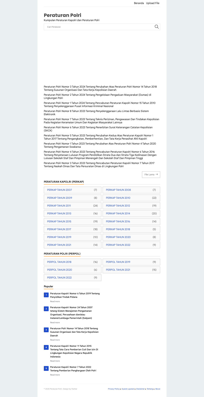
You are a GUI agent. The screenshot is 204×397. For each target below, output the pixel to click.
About (157, 389)
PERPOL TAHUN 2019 (118, 262)
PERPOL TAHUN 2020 (59, 269)
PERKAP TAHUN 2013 (59, 213)
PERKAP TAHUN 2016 (118, 221)
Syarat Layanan (128, 389)
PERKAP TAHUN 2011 (59, 205)
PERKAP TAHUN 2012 (118, 205)
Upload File (152, 3)
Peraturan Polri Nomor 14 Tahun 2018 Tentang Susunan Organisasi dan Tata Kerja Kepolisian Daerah (74, 332)
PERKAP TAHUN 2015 (59, 221)
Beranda (139, 3)
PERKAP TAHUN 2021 (59, 245)
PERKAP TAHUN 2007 (59, 190)
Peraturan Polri (62, 15)
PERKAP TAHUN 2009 (59, 198)
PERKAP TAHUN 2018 (118, 229)
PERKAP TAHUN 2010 (118, 198)
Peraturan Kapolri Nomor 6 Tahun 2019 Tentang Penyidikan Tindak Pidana (75, 295)
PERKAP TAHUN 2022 (118, 245)
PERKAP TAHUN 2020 (118, 237)
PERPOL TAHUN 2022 (59, 277)
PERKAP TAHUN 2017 (59, 229)
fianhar (74, 389)
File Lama (152, 174)
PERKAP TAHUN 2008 (118, 190)
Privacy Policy (114, 389)
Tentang (150, 389)
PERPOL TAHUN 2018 (59, 262)
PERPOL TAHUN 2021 (118, 269)
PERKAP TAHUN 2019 (59, 237)
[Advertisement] (102, 60)
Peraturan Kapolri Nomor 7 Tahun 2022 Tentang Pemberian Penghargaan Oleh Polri (73, 369)
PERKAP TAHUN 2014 (118, 213)
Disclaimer (140, 389)
